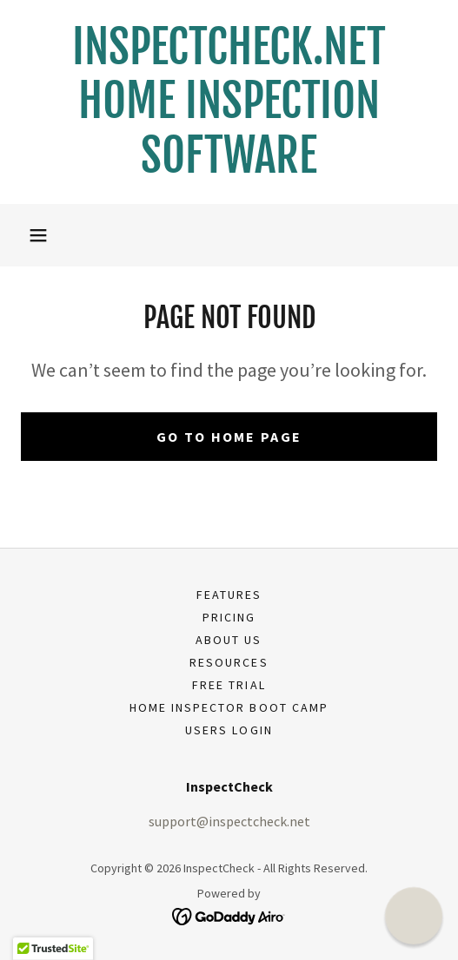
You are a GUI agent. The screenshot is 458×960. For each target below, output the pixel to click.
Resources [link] (228, 662)
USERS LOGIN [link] (228, 730)
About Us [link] (229, 640)
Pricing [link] (229, 617)
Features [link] (229, 594)
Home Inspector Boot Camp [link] (228, 707)
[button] (38, 235)
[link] (229, 102)
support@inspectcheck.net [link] (229, 821)
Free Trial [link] (228, 685)
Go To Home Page (229, 436)
